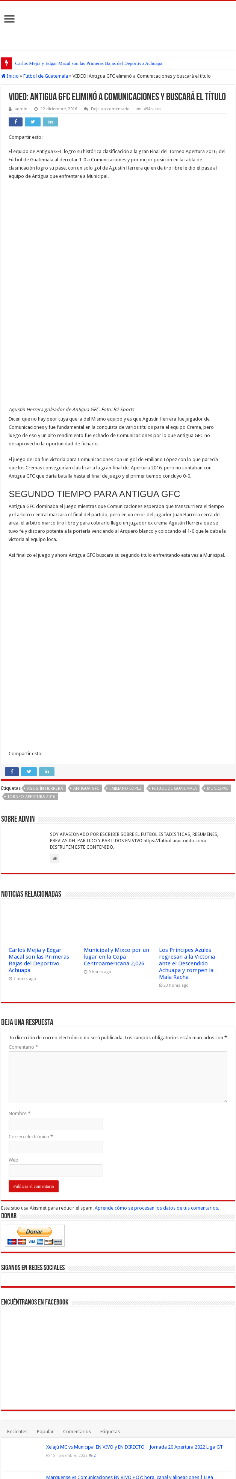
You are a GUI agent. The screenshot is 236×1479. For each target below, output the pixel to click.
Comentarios (77, 1220)
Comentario (23, 836)
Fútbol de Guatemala (45, 76)
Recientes (17, 1220)
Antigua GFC (86, 577)
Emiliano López (125, 577)
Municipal (217, 577)
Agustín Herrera (45, 577)
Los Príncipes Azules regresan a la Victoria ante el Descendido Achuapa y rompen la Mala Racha (187, 752)
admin (21, 109)
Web (13, 948)
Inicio (10, 76)
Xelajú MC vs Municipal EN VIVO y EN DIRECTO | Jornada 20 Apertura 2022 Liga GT (134, 1236)
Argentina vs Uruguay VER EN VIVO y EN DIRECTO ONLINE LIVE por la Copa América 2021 (100, 1327)
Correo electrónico (31, 925)
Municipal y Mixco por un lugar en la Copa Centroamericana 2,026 (116, 745)
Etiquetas (110, 1220)
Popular (45, 1220)
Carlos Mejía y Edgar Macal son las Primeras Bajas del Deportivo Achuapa (88, 63)
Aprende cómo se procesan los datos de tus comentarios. (157, 997)
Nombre (19, 902)
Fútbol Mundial (65, 1462)
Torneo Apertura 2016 (31, 585)
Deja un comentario (110, 109)
